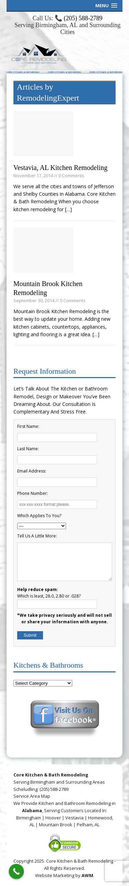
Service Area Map (31, 796)
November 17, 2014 (33, 175)
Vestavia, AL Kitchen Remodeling (60, 167)
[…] (68, 209)
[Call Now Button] (16, 871)
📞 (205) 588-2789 (79, 18)
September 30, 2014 (33, 300)
